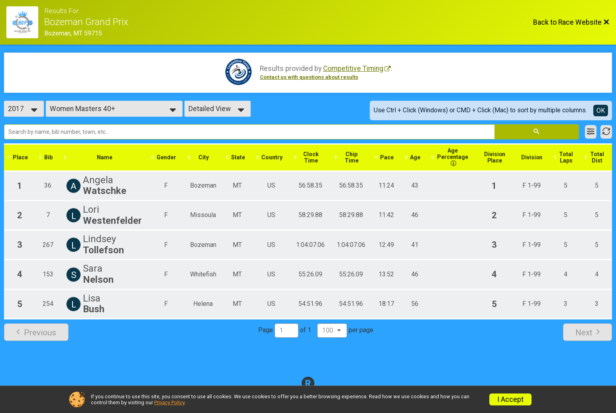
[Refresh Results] (606, 132)
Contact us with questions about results (309, 77)
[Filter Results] (590, 132)
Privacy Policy (169, 402)
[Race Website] (25, 22)
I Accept (510, 399)
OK (600, 110)
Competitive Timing (353, 68)
